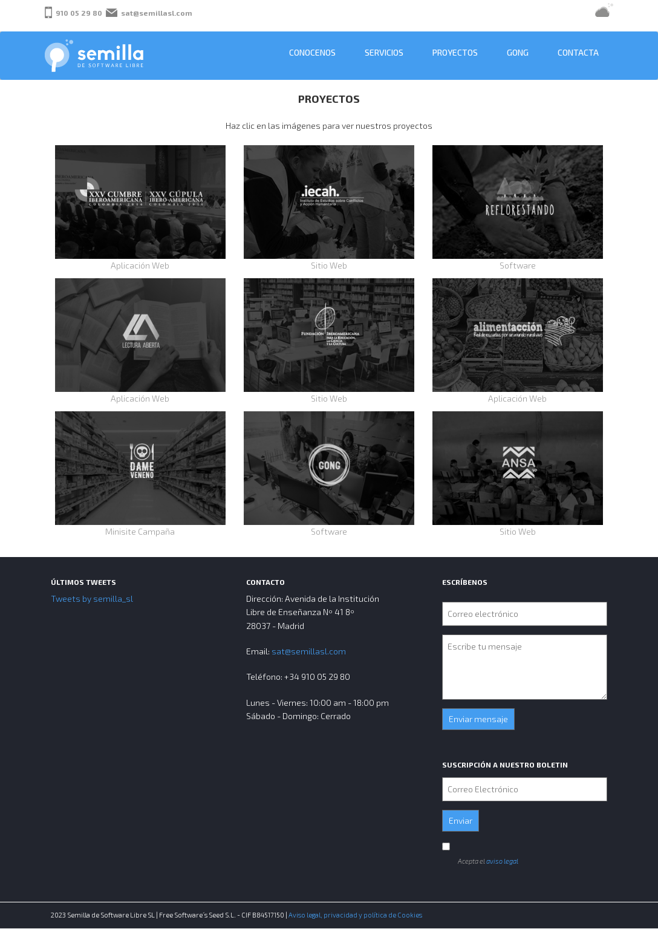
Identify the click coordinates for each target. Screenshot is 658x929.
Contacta (578, 52)
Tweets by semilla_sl (92, 598)
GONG (518, 52)
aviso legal (502, 861)
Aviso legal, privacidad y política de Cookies (355, 915)
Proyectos (455, 52)
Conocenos (312, 52)
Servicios (384, 52)
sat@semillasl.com (156, 12)
